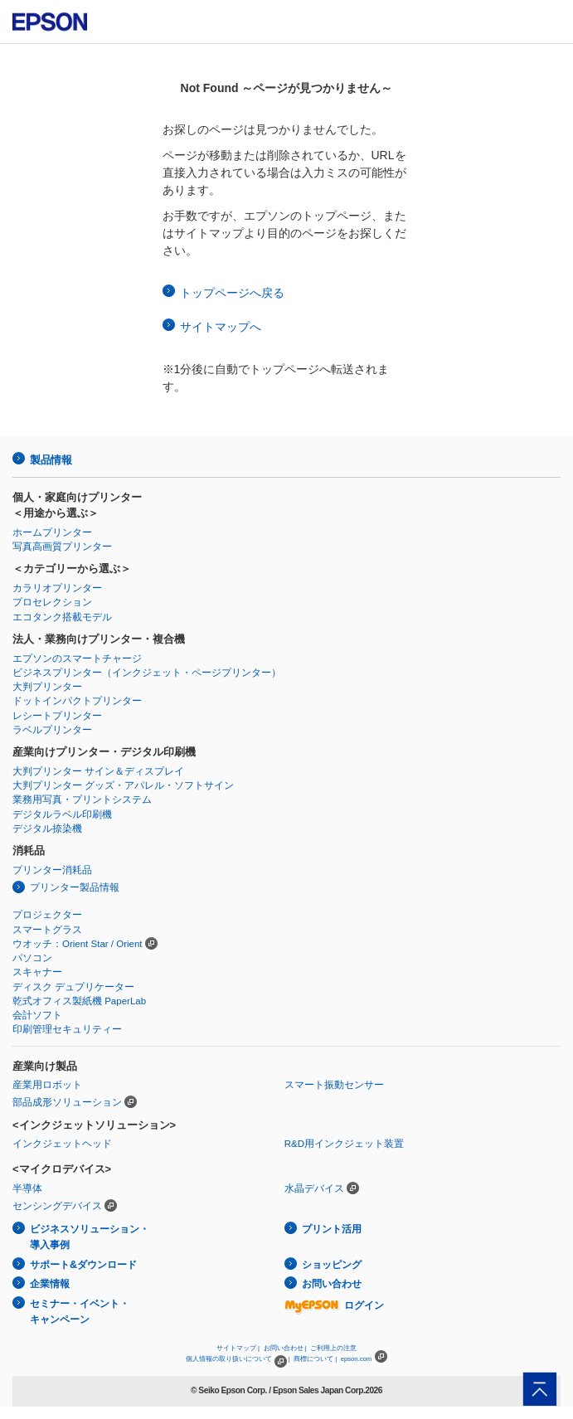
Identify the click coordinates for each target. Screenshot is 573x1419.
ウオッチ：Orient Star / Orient (77, 944)
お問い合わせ (332, 1284)
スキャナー (37, 972)
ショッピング (332, 1265)
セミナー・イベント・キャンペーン (79, 1311)
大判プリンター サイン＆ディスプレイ (98, 771)
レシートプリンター (57, 716)
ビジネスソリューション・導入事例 (89, 1237)
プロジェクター (47, 915)
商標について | (315, 1359)
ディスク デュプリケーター (73, 987)
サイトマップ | (238, 1348)
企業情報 (50, 1284)
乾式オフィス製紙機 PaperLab (79, 1001)
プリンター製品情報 (74, 887)
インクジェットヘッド (62, 1144)
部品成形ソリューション (67, 1102)
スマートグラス (47, 930)
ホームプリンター (52, 532)
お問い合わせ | (285, 1348)
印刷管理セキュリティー (67, 1029)
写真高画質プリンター (62, 547)
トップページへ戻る (232, 292)
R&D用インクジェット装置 (344, 1144)
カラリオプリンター (57, 588)
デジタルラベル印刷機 (62, 814)
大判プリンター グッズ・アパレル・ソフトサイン (123, 785)
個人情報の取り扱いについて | (237, 1359)
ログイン (334, 1305)
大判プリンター (47, 687)
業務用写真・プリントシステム (82, 799)
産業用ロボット (47, 1085)
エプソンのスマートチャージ (77, 658)
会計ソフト (37, 1015)
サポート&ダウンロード (83, 1265)
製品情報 (50, 460)
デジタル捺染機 (47, 828)
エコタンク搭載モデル (62, 617)
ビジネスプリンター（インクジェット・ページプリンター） (146, 673)
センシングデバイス (57, 1206)
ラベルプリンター (52, 730)
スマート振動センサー (334, 1085)
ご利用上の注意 (333, 1348)
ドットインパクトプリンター (77, 701)
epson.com (356, 1359)
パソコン (32, 958)
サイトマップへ (220, 326)
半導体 (27, 1188)
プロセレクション (52, 602)
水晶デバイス (314, 1188)
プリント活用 (332, 1229)
